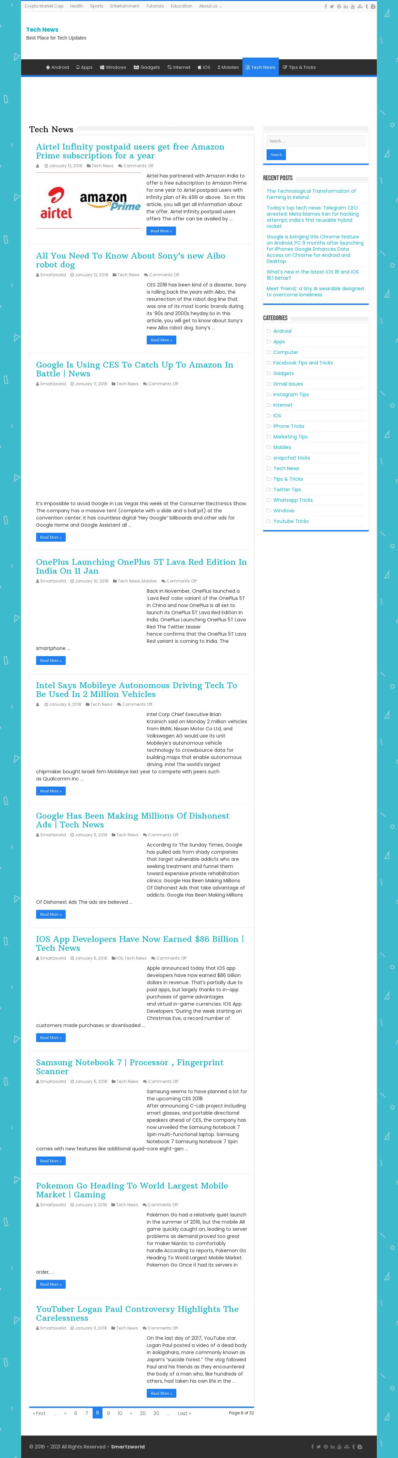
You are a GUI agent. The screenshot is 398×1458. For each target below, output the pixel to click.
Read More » (161, 231)
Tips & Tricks (299, 67)
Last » (184, 1413)
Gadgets (147, 67)
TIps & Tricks (288, 479)
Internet (179, 67)
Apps (85, 67)
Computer (285, 352)
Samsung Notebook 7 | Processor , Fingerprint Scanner (130, 1066)
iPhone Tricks (288, 426)
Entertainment (124, 6)
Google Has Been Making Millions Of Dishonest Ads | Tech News (132, 819)
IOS (204, 67)
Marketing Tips (290, 436)
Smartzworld (53, 275)
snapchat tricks (291, 457)
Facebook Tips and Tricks (303, 362)
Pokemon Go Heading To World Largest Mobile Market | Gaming (132, 1189)
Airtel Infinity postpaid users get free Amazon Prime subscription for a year (130, 150)
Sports (97, 6)
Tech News (42, 30)
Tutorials (155, 6)
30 (156, 1413)
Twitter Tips (287, 489)
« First (39, 1413)
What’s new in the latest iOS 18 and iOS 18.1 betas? (313, 274)
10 (120, 1413)
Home (33, 66)
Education (181, 6)
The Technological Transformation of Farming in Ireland (311, 194)
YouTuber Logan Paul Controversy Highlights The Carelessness (137, 1313)
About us (208, 6)
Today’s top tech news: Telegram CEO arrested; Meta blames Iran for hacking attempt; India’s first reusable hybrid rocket (313, 217)
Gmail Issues (288, 384)
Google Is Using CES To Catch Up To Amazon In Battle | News (135, 368)
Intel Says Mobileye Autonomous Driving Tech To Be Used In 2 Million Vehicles (136, 689)
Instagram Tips (291, 394)
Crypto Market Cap (44, 6)
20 (143, 1413)
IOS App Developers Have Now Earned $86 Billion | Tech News (140, 943)
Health (76, 6)
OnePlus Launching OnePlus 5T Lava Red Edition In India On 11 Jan (141, 566)
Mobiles (228, 67)
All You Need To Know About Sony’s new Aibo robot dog (130, 259)
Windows (113, 67)
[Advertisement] (317, 35)
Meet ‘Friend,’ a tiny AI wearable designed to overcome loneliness (315, 291)
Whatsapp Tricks (293, 500)
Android (57, 67)
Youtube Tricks (291, 521)
